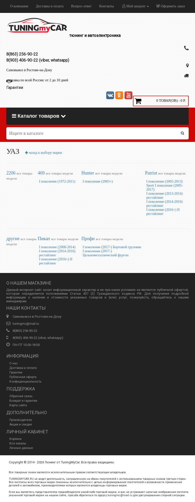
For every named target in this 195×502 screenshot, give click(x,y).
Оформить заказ (171, 6)
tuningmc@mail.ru (26, 323)
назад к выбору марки (43, 153)
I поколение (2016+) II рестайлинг (163, 212)
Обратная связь (20, 396)
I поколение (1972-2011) (57, 181)
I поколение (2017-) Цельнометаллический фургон (105, 253)
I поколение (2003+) (98, 181)
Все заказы (17, 443)
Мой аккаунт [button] (135, 6)
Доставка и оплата (49, 6)
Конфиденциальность (25, 381)
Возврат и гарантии (23, 401)
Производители (20, 420)
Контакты (106, 6)
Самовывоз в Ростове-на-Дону (29, 70)
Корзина (15, 439)
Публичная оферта (22, 377)
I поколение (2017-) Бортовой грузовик (112, 247)
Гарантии (15, 372)
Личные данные (21, 448)
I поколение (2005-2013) (164, 181)
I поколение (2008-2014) (57, 247)
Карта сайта (18, 405)
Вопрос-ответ (81, 6)
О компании (19, 6)
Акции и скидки (20, 424)
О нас (13, 363)
